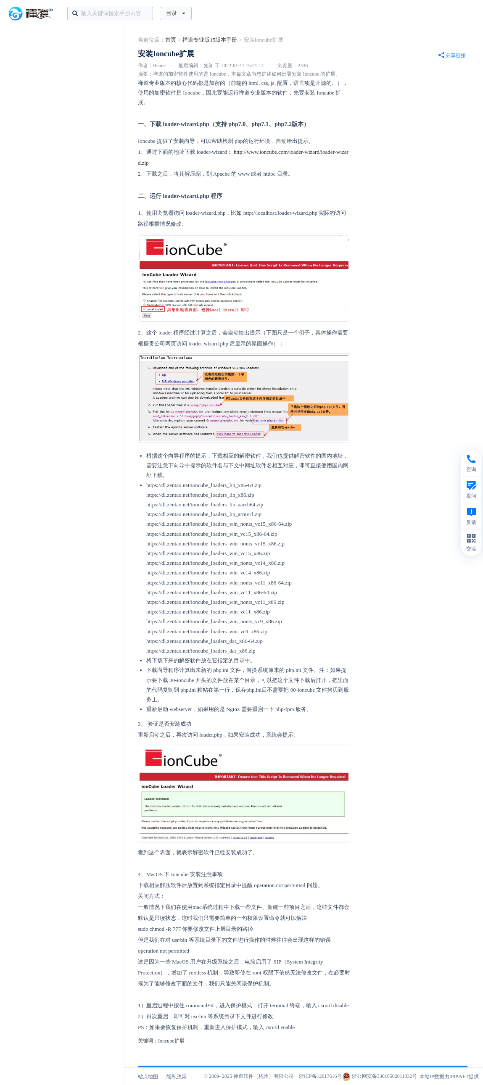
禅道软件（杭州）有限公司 (263, 1076)
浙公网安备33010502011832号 (379, 1076)
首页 (170, 40)
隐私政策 (176, 1077)
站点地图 (148, 1077)
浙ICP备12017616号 (320, 1076)
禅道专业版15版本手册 (209, 40)
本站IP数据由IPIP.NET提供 (449, 1077)
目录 (175, 13)
